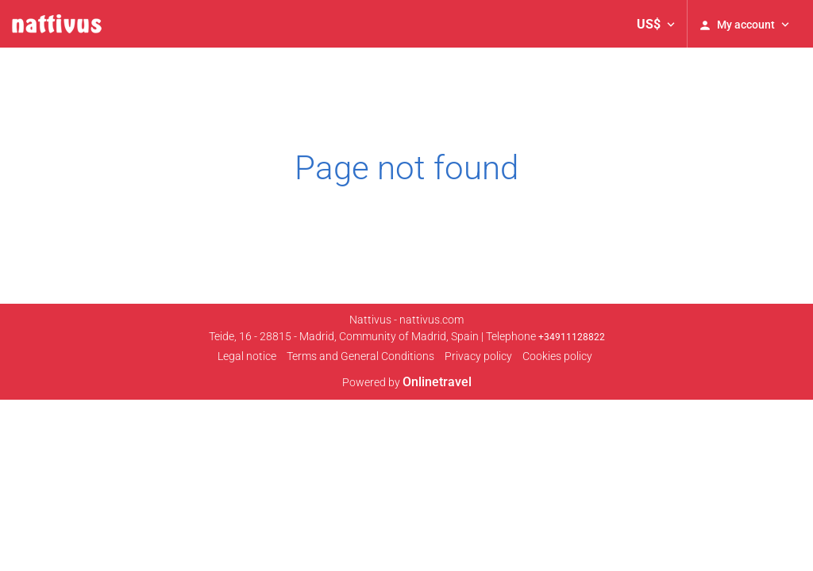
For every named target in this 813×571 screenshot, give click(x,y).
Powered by (407, 382)
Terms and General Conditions (360, 356)
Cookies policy (557, 356)
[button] (656, 24)
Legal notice (247, 356)
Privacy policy (478, 356)
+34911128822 (571, 337)
